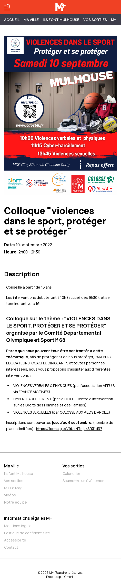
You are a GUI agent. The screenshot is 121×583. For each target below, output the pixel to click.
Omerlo (69, 577)
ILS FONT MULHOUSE (61, 19)
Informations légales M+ (28, 518)
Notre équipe (15, 502)
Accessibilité (15, 540)
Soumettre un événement (84, 480)
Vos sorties (95, 19)
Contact (11, 547)
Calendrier (71, 473)
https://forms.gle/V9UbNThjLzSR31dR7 (69, 428)
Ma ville (11, 466)
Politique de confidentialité (27, 532)
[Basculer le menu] (7, 7)
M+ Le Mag (13, 487)
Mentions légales (19, 525)
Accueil (11, 19)
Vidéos (10, 495)
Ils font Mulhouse (18, 473)
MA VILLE (31, 19)
